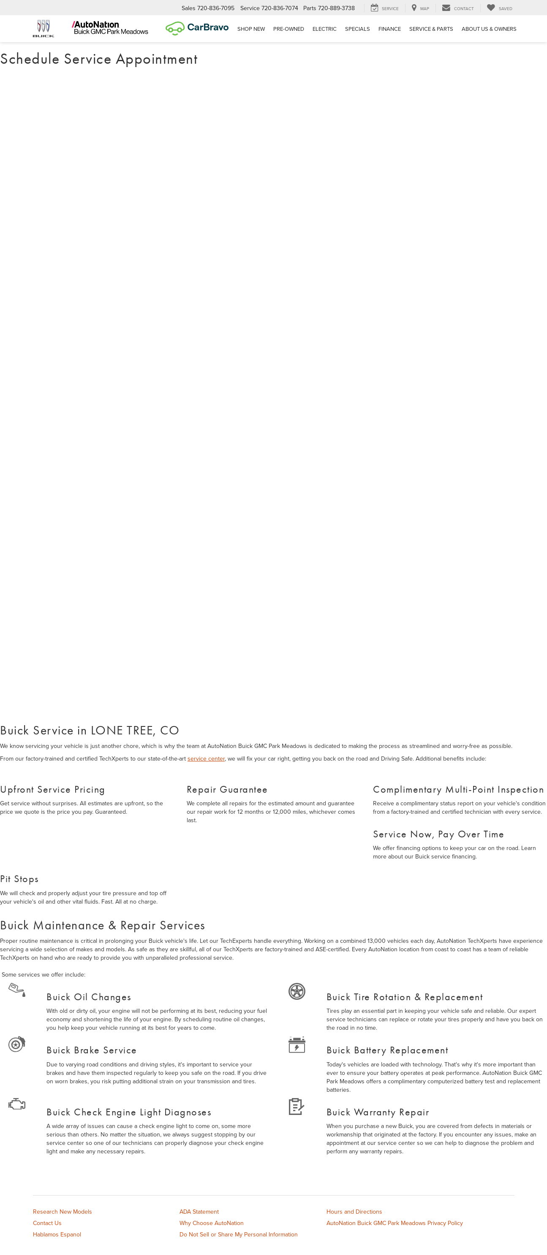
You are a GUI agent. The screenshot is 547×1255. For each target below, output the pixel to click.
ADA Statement (199, 1211)
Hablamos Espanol (57, 1234)
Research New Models (62, 1211)
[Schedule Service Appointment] (273, 396)
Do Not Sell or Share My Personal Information (239, 1234)
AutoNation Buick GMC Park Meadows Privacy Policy (395, 1223)
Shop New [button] (251, 28)
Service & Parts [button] (431, 28)
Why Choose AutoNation (212, 1223)
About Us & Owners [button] (489, 28)
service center (206, 758)
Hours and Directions (354, 1211)
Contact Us (47, 1223)
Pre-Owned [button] (288, 28)
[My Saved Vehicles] (499, 8)
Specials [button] (357, 28)
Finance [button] (389, 28)
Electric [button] (325, 28)
